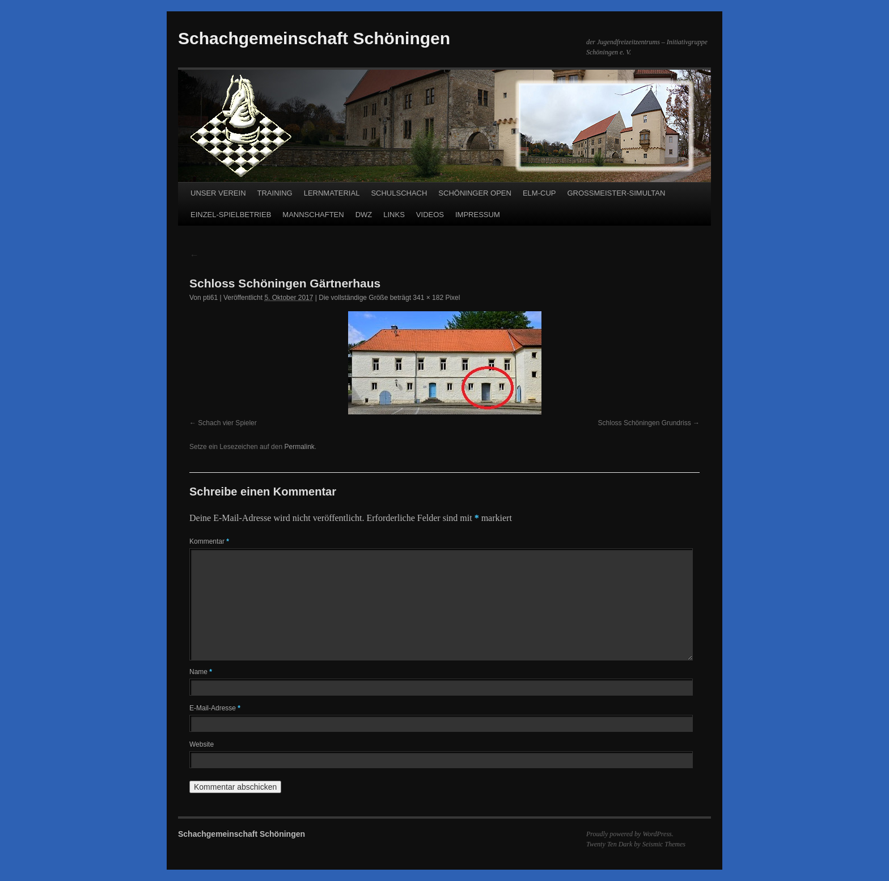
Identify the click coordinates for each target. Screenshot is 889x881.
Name (200, 672)
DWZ (363, 214)
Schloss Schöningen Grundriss (644, 423)
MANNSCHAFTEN (313, 214)
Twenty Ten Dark (609, 844)
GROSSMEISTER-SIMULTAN (616, 193)
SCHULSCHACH (399, 193)
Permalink (299, 447)
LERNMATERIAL (332, 193)
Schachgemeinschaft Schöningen (314, 38)
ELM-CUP (539, 193)
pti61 (210, 298)
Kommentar (209, 541)
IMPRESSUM (477, 214)
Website (201, 744)
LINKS (394, 214)
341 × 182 (428, 298)
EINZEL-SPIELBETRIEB (230, 214)
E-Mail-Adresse (214, 708)
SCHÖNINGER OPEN (474, 193)
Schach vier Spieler (227, 423)
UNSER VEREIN (218, 193)
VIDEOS (430, 214)
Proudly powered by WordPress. (630, 834)
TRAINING (275, 193)
